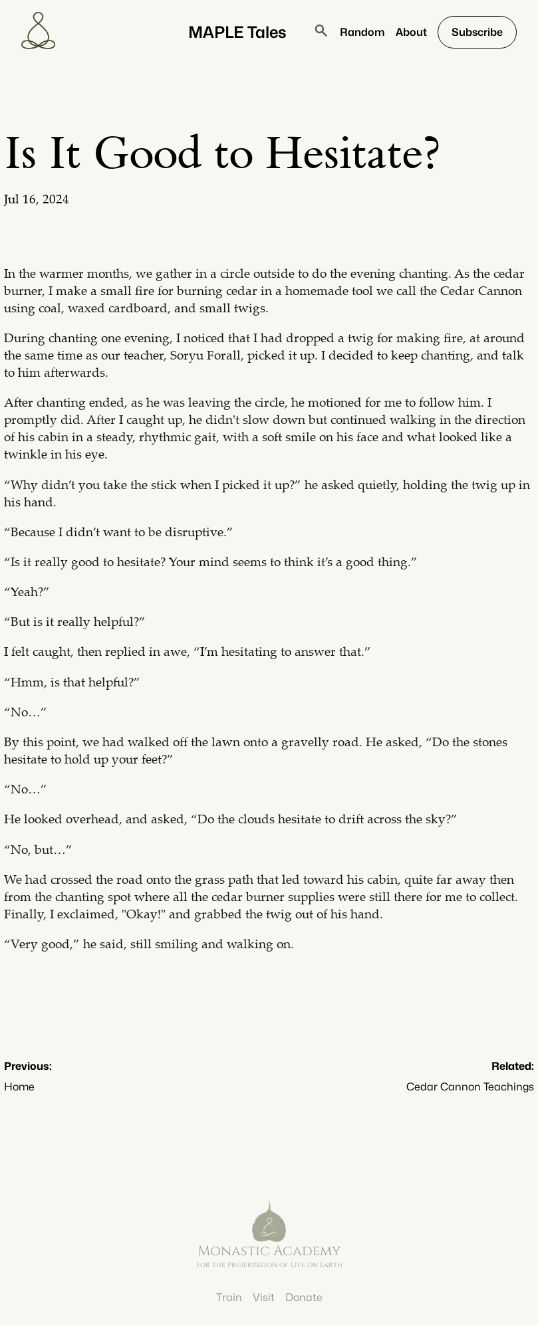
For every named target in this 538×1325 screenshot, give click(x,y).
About (411, 32)
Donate (304, 1297)
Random (362, 32)
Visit (264, 1297)
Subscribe (477, 32)
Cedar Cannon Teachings (470, 1086)
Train (229, 1297)
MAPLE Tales (237, 32)
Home (19, 1086)
